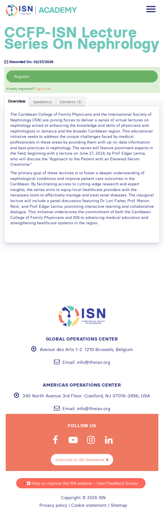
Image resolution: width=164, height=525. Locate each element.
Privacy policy (53, 505)
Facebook (55, 440)
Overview (17, 101)
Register (21, 76)
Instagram (91, 440)
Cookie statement (89, 505)
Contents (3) (71, 101)
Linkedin (109, 440)
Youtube (73, 440)
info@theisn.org (93, 362)
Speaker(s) (42, 101)
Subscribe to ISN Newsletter (82, 459)
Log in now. (43, 89)
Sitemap (119, 505)
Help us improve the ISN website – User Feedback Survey (82, 483)
